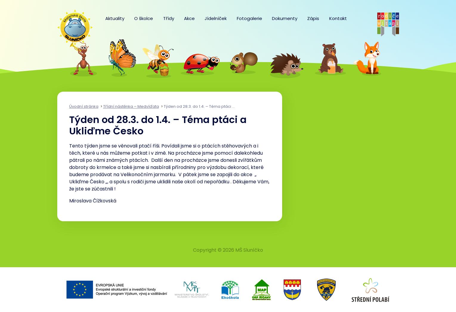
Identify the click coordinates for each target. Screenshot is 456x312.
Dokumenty (284, 18)
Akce (189, 18)
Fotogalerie (249, 18)
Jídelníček (216, 18)
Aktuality (114, 18)
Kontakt (338, 18)
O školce (143, 18)
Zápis (313, 18)
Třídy (168, 18)
